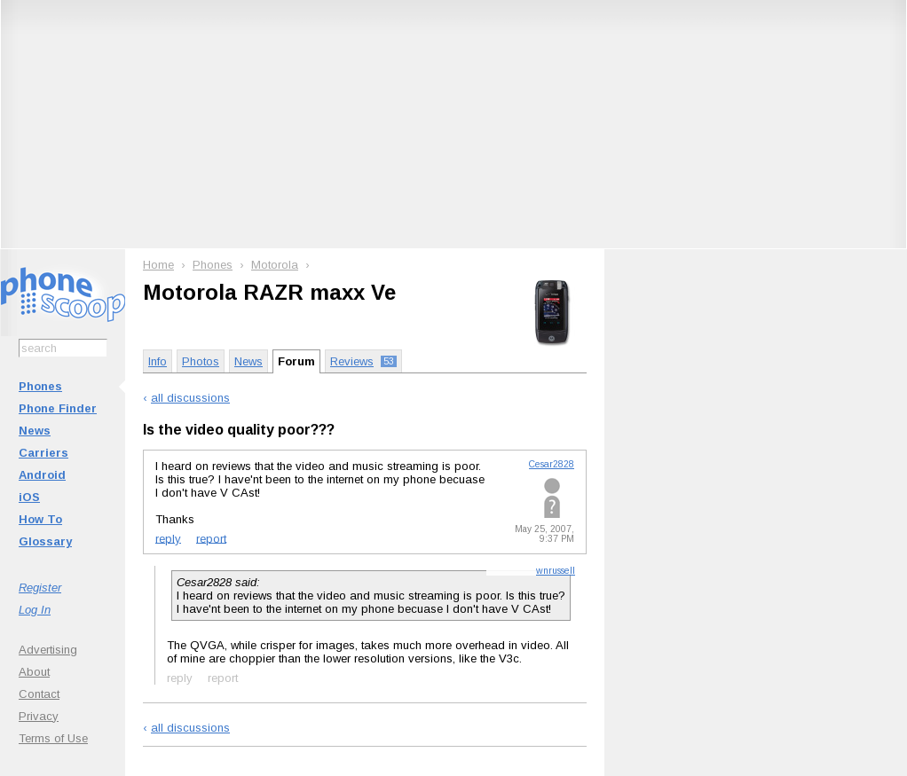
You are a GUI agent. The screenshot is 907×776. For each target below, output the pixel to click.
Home (158, 264)
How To (40, 519)
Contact (39, 694)
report (211, 538)
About (34, 671)
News (35, 430)
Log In (35, 609)
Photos (200, 361)
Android (42, 475)
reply (168, 538)
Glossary (45, 541)
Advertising (48, 649)
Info (157, 361)
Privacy (39, 716)
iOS (29, 497)
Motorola (274, 264)
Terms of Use (53, 738)
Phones (40, 386)
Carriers (43, 452)
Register (40, 587)
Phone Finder (58, 408)
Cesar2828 (551, 464)
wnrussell (555, 571)
